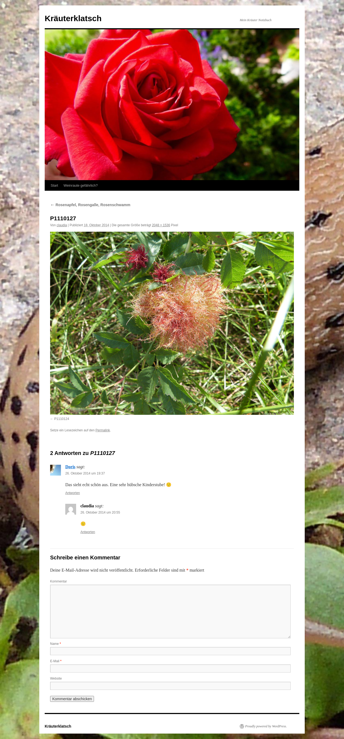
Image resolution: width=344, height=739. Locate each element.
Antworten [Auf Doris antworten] (72, 493)
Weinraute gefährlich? (80, 185)
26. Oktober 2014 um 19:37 (85, 473)
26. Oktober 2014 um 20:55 (100, 512)
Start (54, 185)
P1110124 (61, 419)
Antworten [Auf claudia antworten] (87, 532)
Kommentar (58, 581)
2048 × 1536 (161, 225)
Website (56, 678)
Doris (70, 466)
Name (55, 644)
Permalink (102, 430)
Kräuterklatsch (73, 18)
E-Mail (55, 661)
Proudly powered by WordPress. (266, 726)
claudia (62, 225)
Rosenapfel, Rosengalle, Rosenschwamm (90, 205)
